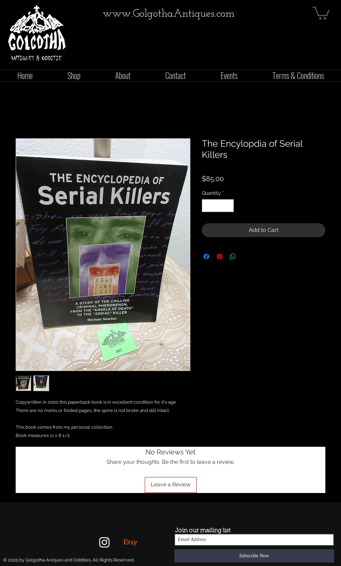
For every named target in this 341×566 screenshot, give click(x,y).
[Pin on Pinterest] (219, 256)
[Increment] (228, 206)
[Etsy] (130, 542)
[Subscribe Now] (254, 556)
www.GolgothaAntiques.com (169, 13)
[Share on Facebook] (206, 256)
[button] (321, 12)
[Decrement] (207, 206)
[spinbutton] (218, 206)
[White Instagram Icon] (104, 542)
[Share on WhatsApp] (233, 256)
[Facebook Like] (325, 61)
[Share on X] (246, 256)
